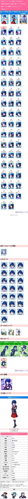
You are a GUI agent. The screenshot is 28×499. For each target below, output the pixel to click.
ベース (11, 430)
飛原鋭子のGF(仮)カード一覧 (21, 370)
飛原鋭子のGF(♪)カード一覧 (21, 212)
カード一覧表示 (14, 433)
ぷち (20, 3)
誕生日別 (7, 3)
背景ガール (16, 3)
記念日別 (11, 3)
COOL (13, 438)
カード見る (3, 255)
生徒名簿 (3, 3)
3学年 (13, 443)
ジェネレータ (14, 6)
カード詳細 (3, 367)
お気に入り (21, 1)
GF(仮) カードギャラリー (6, 1)
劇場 (2, 6)
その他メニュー (4, 9)
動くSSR (24, 3)
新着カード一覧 (15, 1)
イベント (19, 6)
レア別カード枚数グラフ (6, 436)
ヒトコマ (5, 6)
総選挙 (9, 6)
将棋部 (13, 447)
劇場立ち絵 (15, 430)
